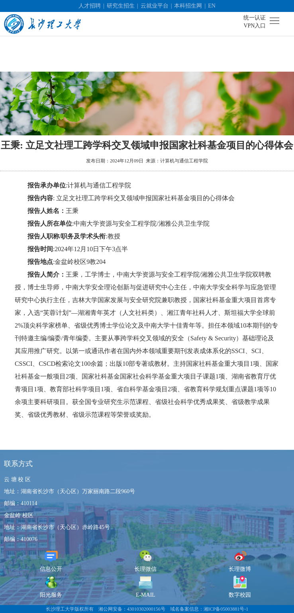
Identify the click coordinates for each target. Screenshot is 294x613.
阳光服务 (51, 586)
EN (212, 6)
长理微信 (145, 560)
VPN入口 (254, 26)
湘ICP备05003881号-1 (226, 609)
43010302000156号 (146, 609)
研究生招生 (121, 6)
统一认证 (254, 18)
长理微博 (240, 560)
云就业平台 (155, 6)
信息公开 (51, 560)
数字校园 (240, 586)
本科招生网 (188, 6)
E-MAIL (145, 586)
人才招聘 (89, 6)
